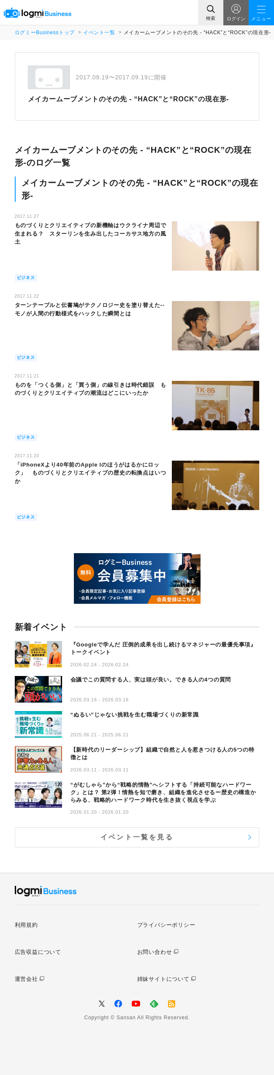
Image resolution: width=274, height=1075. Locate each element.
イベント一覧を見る (137, 837)
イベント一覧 (99, 32)
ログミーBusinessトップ (45, 32)
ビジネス (26, 277)
